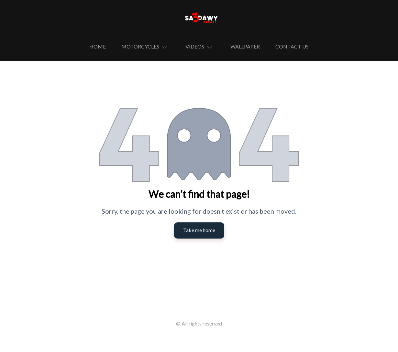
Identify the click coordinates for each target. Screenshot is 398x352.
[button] (145, 46)
